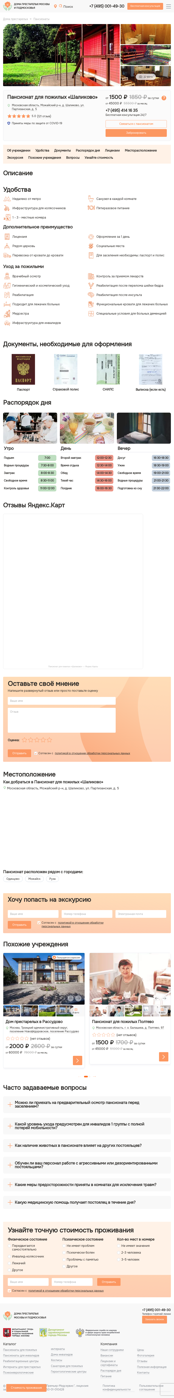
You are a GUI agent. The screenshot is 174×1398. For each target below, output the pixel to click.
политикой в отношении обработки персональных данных (92, 753)
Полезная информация (151, 1367)
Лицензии (112, 150)
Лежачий (18, 1263)
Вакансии (107, 1355)
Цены (140, 1350)
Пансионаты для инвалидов (21, 1355)
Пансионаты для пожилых (20, 1350)
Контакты (143, 1372)
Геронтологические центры (69, 1371)
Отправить (19, 753)
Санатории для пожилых (67, 1366)
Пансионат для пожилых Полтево (123, 1022)
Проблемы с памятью (83, 1259)
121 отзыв (44, 116)
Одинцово (12, 879)
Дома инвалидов (62, 1354)
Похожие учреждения (44, 158)
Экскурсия (15, 158)
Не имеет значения (135, 1246)
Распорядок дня (88, 150)
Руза (52, 879)
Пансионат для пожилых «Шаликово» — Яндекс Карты (73, 666)
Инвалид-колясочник (28, 1256)
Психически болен (80, 1252)
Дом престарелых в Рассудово (34, 1022)
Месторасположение (141, 150)
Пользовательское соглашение (151, 1387)
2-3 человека (131, 1252)
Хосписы (56, 1360)
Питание (106, 1376)
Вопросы (73, 158)
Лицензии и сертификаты (109, 1363)
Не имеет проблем (80, 1246)
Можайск (34, 879)
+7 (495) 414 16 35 (122, 110)
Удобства (42, 150)
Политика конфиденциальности (116, 1387)
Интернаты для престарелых (22, 1367)
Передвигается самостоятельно (24, 1247)
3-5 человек (130, 1259)
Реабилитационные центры (21, 1361)
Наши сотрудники (112, 1350)
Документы (62, 150)
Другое (17, 1270)
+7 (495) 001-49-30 (106, 6)
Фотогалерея (145, 1355)
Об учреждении (18, 150)
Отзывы (142, 1361)
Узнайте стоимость (99, 158)
